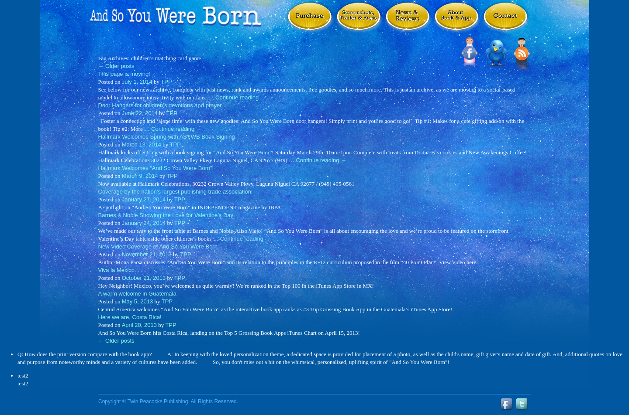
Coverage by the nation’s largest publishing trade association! (175, 191)
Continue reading (240, 97)
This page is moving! (124, 74)
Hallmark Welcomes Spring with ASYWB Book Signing (166, 136)
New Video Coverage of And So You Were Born (158, 246)
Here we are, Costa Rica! (130, 317)
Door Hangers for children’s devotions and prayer (160, 105)
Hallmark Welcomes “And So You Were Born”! (156, 168)
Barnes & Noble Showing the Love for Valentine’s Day (166, 215)
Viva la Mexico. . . (120, 270)
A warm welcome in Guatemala (137, 293)
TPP (166, 81)
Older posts (116, 66)
